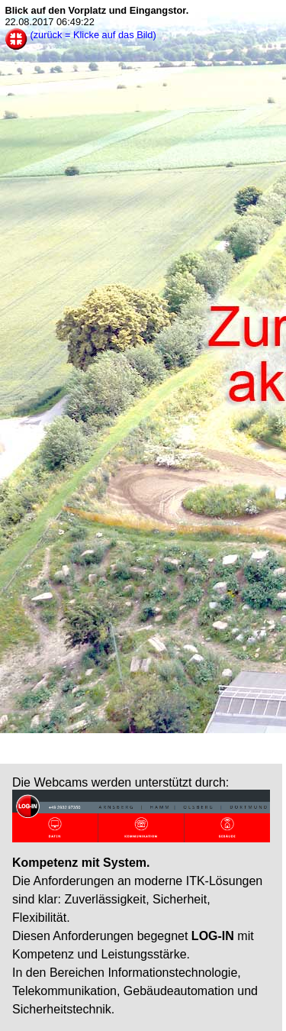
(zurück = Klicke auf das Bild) (93, 34)
